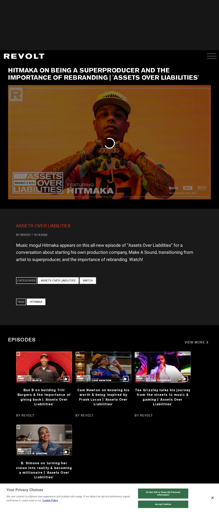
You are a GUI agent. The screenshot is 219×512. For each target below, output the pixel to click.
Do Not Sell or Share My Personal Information (163, 493)
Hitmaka (36, 302)
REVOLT (25, 235)
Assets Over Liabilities (43, 226)
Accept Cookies (163, 504)
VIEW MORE (195, 342)
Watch (88, 280)
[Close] (212, 497)
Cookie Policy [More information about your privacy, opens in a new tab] (50, 500)
